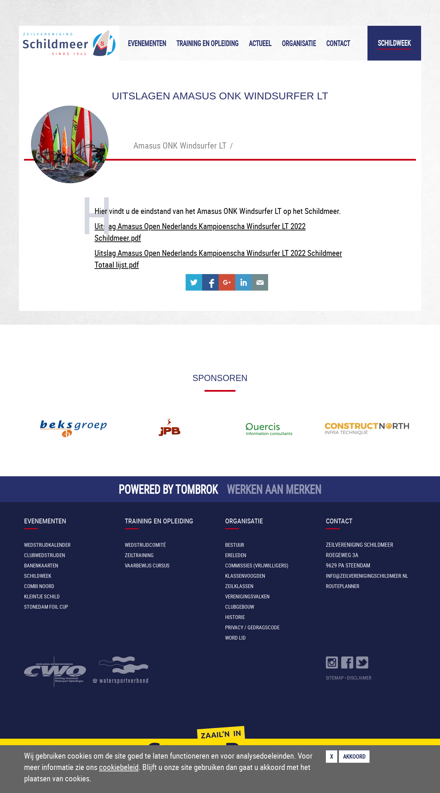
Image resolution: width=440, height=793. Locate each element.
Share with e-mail (260, 282)
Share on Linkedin (243, 282)
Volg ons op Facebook (347, 662)
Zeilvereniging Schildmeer (69, 43)
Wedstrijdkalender (47, 544)
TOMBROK (196, 489)
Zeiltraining (139, 555)
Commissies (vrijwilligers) (256, 565)
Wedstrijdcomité (145, 544)
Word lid (235, 637)
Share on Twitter (194, 282)
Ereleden (235, 555)
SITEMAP (335, 677)
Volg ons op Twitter (362, 662)
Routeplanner (342, 586)
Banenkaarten (41, 565)
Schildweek (394, 43)
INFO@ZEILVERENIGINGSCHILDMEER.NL (367, 575)
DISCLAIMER (359, 677)
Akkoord (354, 756)
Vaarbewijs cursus (147, 565)
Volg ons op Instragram (332, 662)
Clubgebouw (239, 606)
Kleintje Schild (42, 596)
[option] (73, 429)
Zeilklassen (239, 586)
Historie (235, 616)
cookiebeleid (119, 767)
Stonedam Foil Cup (46, 606)
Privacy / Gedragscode (252, 627)
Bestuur (234, 544)
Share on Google (227, 282)
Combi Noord (39, 586)
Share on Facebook (210, 282)
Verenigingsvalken (247, 596)
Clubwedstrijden (44, 555)
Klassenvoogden (245, 575)
